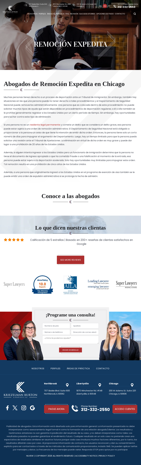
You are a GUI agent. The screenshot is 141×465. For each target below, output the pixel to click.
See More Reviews (70, 259)
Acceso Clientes (125, 409)
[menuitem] (100, 6)
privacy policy (107, 455)
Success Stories (87, 13)
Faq (67, 13)
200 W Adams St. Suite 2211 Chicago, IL (86, 5)
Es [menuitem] (105, 6)
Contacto (120, 13)
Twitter (15, 407)
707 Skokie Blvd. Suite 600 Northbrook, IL (38, 5)
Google (32, 407)
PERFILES (55, 368)
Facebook (7, 407)
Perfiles (42, 13)
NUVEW (29, 455)
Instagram (23, 407)
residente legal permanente (45, 124)
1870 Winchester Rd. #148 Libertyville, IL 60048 (62, 5)
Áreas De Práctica (55, 13)
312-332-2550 (126, 7)
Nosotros (33, 13)
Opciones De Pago (105, 13)
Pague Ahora (56, 409)
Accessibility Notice (86, 455)
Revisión (74, 13)
